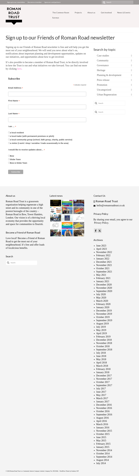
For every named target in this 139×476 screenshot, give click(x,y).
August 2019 (102, 323)
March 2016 (102, 424)
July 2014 (101, 463)
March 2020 (102, 301)
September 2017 (104, 385)
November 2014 (104, 450)
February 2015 (103, 443)
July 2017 (101, 388)
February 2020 (103, 304)
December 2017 (104, 375)
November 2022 (104, 252)
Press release (103, 80)
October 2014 (103, 453)
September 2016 (104, 414)
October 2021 (103, 268)
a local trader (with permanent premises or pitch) (32, 136)
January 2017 (102, 401)
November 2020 (104, 288)
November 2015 (104, 430)
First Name (14, 100)
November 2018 (104, 343)
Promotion (102, 85)
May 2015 (101, 440)
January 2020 (102, 307)
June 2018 (101, 356)
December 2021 (104, 262)
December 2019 (104, 310)
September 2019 (104, 320)
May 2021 (101, 275)
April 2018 (101, 362)
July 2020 (101, 294)
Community (103, 60)
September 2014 (104, 456)
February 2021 (103, 278)
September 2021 (104, 271)
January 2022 (102, 258)
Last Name (13, 113)
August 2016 (102, 417)
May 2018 (101, 359)
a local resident (17, 133)
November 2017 (104, 378)
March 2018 (102, 365)
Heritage (101, 70)
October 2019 (103, 317)
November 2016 (104, 408)
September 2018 (104, 349)
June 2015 (101, 437)
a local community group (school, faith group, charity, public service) (41, 140)
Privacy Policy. (101, 222)
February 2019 (103, 336)
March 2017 (102, 398)
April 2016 (101, 421)
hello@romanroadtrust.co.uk (109, 205)
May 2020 (101, 297)
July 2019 (101, 326)
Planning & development (109, 75)
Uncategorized (104, 89)
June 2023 (101, 245)
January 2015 (102, 447)
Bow (12, 156)
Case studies (103, 55)
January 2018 (102, 372)
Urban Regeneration (107, 94)
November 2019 (104, 314)
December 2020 (104, 284)
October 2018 (103, 346)
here (19, 68)
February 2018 (103, 369)
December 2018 (104, 339)
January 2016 (102, 427)
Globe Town (15, 159)
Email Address (15, 88)
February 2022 (103, 255)
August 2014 (102, 460)
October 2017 (103, 382)
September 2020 (104, 291)
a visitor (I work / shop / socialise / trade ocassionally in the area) (39, 143)
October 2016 (103, 411)
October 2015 (103, 434)
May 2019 (101, 330)
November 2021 (104, 265)
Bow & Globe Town (18, 163)
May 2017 (101, 395)
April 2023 (101, 249)
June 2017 (101, 391)
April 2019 (101, 333)
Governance (103, 65)
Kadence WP (75, 471)
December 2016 (104, 404)
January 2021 (102, 281)
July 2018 (101, 352)
